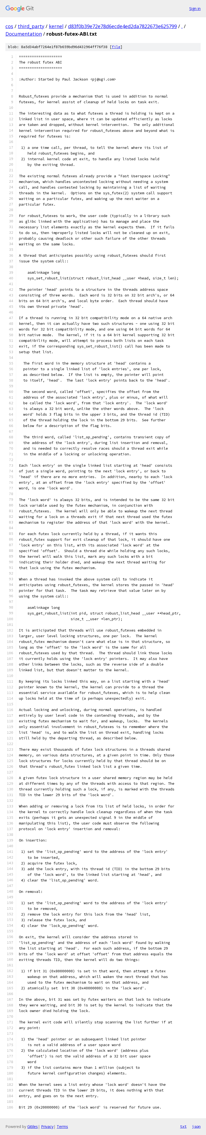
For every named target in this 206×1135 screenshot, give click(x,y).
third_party (31, 26)
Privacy (47, 1126)
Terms (62, 1126)
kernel (56, 26)
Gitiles (32, 1126)
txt (183, 1126)
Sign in (195, 8)
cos (9, 26)
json (196, 1126)
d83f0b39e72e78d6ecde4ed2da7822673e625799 (122, 26)
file (116, 47)
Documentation (23, 34)
